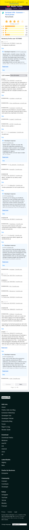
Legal (15, 512)
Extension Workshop (8, 413)
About (4, 407)
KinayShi (12, 235)
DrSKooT (12, 314)
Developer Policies (7, 418)
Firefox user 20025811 (9, 80)
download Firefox (14, 3)
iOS (3, 446)
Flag (3, 48)
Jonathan (12, 98)
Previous (8, 384)
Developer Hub (6, 415)
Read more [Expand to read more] (5, 66)
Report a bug (6, 427)
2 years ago (19, 43)
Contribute (5, 484)
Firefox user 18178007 (9, 219)
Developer (5, 487)
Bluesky (4, 503)
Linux (3, 452)
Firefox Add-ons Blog (8, 410)
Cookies (10, 512)
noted (16, 514)
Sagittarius (12, 224)
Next (20, 384)
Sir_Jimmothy (13, 164)
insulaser (12, 269)
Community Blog (7, 421)
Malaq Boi (12, 185)
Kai (10, 286)
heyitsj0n (12, 169)
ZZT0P (11, 124)
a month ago (18, 80)
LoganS (12, 119)
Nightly (4, 462)
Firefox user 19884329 (9, 309)
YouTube (4, 497)
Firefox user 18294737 (9, 333)
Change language (6, 524)
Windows (5, 440)
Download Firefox (7, 437)
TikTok (4, 500)
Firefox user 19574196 (9, 303)
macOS (4, 443)
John (11, 378)
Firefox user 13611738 (9, 275)
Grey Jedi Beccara (14, 103)
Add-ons (5, 404)
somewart (12, 108)
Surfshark (10, 16)
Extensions (8, 8)
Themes (15, 8)
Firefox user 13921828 (9, 297)
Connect (4, 481)
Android (4, 449)
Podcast (4, 506)
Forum (4, 424)
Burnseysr (12, 291)
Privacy (3, 512)
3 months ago (18, 281)
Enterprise (5, 473)
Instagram (5, 494)
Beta (3, 465)
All (2, 454)
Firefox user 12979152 (9, 175)
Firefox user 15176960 (9, 43)
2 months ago (19, 108)
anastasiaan (13, 132)
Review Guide (6, 429)
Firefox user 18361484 (9, 281)
